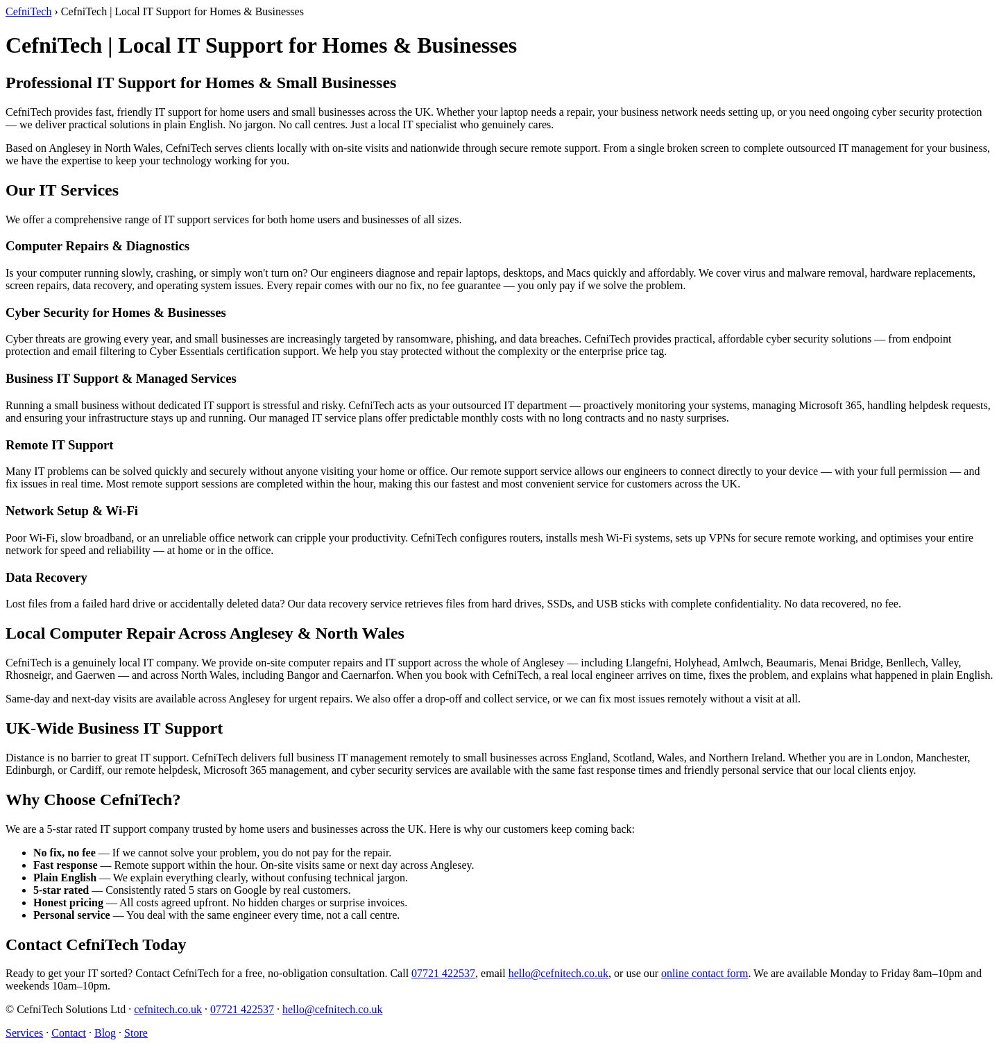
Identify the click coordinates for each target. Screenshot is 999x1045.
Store (136, 1033)
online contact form (704, 973)
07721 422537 (443, 973)
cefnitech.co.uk (168, 1009)
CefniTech (28, 11)
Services (24, 1033)
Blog (105, 1033)
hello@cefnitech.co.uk (558, 973)
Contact (68, 1033)
